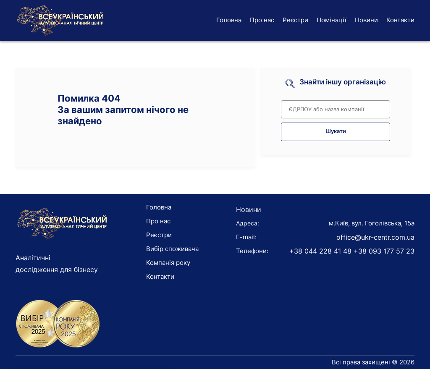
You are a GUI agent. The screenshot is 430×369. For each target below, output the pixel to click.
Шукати (335, 131)
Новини (366, 20)
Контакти (400, 20)
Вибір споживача (172, 249)
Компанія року (168, 263)
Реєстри (295, 20)
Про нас (262, 20)
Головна (228, 20)
